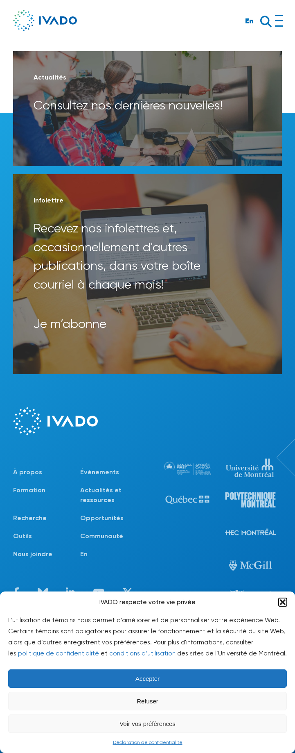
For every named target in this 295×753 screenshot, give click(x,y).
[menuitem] (113, 554)
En (249, 20)
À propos (27, 472)
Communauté (101, 536)
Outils (22, 536)
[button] (283, 602)
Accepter (147, 678)
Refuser (147, 701)
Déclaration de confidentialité (147, 742)
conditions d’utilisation (142, 653)
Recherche (30, 518)
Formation (29, 490)
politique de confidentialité (58, 653)
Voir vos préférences (147, 723)
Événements (99, 472)
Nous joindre (32, 554)
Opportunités (102, 518)
